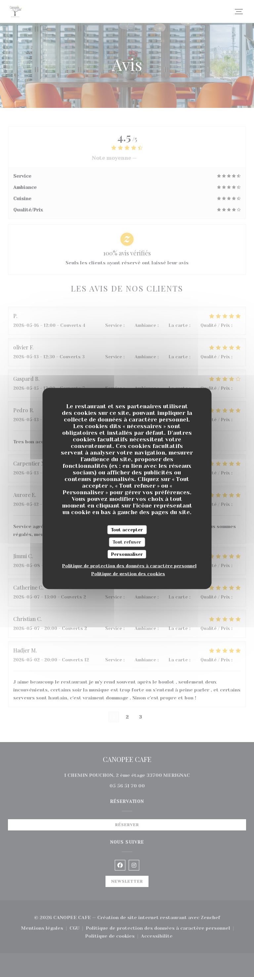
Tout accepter (127, 529)
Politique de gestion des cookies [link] (128, 573)
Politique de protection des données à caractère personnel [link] (129, 565)
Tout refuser (126, 542)
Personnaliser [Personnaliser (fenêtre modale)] (127, 554)
